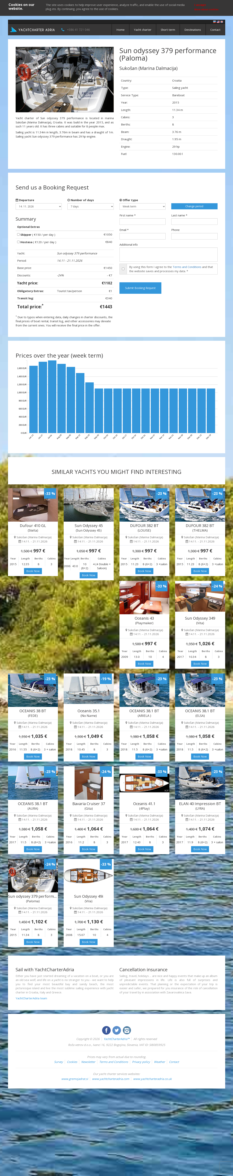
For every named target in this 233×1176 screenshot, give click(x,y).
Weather (159, 1062)
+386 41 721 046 (78, 30)
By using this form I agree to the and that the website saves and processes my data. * (171, 269)
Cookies (72, 1062)
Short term (168, 30)
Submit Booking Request (140, 288)
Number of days (80, 200)
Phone (175, 230)
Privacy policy (141, 1062)
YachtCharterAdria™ (116, 1039)
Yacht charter (142, 30)
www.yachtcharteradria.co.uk (152, 1079)
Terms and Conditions (187, 267)
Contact (215, 30)
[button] (23, 79)
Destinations (192, 30)
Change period (194, 206)
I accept (200, 5)
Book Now (33, 571)
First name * (127, 215)
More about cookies (206, 9)
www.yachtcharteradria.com (110, 1079)
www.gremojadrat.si (74, 1079)
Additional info (128, 244)
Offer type (128, 200)
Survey (58, 1062)
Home (120, 30)
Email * (124, 230)
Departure (25, 200)
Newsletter (88, 1062)
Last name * (179, 215)
